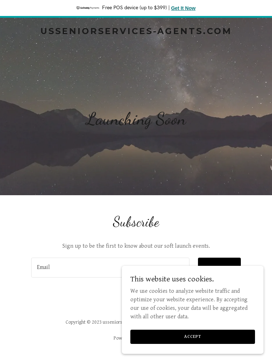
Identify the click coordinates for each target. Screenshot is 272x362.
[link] (136, 32)
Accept (192, 336)
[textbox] (110, 268)
